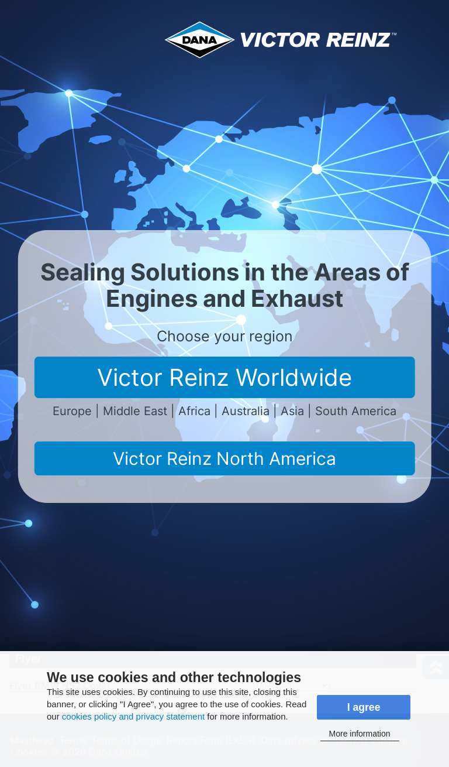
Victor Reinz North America (224, 458)
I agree (364, 707)
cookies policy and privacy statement (133, 716)
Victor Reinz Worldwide (224, 377)
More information (360, 733)
